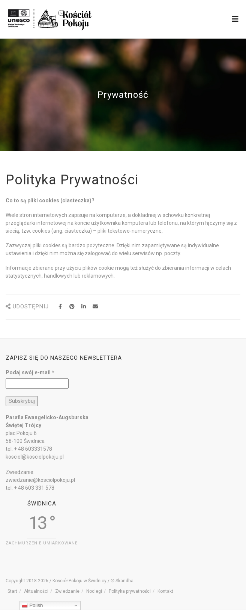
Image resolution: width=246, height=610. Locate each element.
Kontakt (165, 591)
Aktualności (36, 591)
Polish (32, 606)
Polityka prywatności (130, 591)
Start (12, 591)
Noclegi (94, 591)
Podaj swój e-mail (30, 372)
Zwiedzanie (67, 591)
